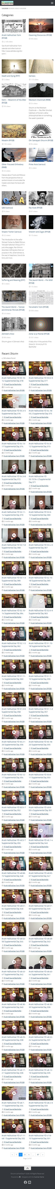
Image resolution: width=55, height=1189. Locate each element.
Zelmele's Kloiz (8, 334)
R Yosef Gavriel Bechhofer (12, 384)
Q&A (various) (7, 208)
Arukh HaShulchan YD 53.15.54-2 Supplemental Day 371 (40, 479)
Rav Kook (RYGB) (35, 208)
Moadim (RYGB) (8, 140)
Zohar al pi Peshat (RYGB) (39, 334)
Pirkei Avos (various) (37, 164)
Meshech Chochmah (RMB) (40, 100)
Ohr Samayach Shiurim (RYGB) (41, 140)
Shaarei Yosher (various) (11, 232)
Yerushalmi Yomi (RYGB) (38, 307)
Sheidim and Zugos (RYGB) (39, 232)
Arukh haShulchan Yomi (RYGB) (14, 390)
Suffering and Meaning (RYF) (13, 280)
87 (38, 1155)
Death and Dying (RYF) (11, 76)
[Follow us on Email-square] (29, 1182)
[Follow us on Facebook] (25, 1182)
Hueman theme (39, 1177)
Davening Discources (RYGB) (40, 35)
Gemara (32, 76)
